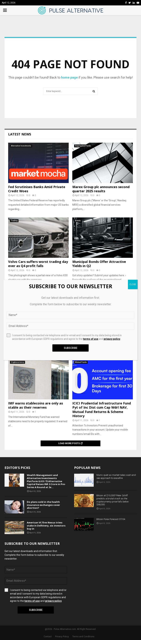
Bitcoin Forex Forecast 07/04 (110, 519)
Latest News (19, 134)
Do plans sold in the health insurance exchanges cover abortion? (43, 505)
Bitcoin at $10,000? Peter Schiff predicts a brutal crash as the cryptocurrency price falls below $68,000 (112, 500)
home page (69, 77)
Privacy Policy (62, 636)
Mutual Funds (81, 362)
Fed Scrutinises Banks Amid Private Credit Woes (36, 189)
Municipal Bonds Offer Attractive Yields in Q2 (99, 263)
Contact (48, 636)
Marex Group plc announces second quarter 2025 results (101, 189)
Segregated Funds (83, 146)
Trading (14, 221)
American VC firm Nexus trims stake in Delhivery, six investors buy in (46, 525)
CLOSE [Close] (132, 284)
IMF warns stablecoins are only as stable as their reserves (35, 405)
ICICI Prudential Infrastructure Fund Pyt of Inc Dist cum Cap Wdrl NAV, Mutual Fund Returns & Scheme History (101, 409)
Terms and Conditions (83, 636)
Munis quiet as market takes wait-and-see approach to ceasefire (116, 476)
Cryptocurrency (17, 362)
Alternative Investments (21, 146)
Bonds (78, 221)
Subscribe (36, 609)
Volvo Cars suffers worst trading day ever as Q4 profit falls (38, 263)
